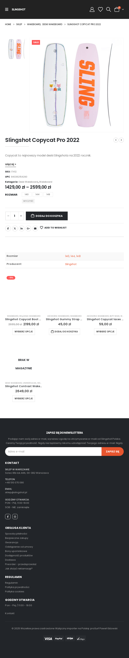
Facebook (8, 228)
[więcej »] (10, 164)
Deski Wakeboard (28, 181)
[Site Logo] (18, 9)
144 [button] (37, 194)
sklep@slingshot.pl (16, 492)
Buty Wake (115, 316)
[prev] (115, 140)
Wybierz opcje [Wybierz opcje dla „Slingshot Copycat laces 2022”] (105, 331)
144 (73, 256)
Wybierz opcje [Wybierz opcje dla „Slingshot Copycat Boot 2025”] (24, 331)
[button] (108, 9)
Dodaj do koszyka (49, 216)
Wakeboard (45, 181)
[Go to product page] (23, 293)
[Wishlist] (100, 9)
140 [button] (27, 194)
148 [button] (48, 194)
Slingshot (71, 264)
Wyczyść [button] (28, 201)
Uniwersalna (29, 383)
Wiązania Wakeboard (29, 316)
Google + (28, 228)
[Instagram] (15, 516)
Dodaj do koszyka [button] (66, 331)
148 (78, 256)
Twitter (15, 228)
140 (67, 256)
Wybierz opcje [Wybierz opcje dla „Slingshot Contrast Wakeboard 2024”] (24, 398)
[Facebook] (7, 516)
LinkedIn (22, 228)
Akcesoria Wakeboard (58, 316)
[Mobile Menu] (6, 9)
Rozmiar (11, 194)
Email (35, 228)
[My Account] (92, 9)
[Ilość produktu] (15, 216)
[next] (121, 140)
